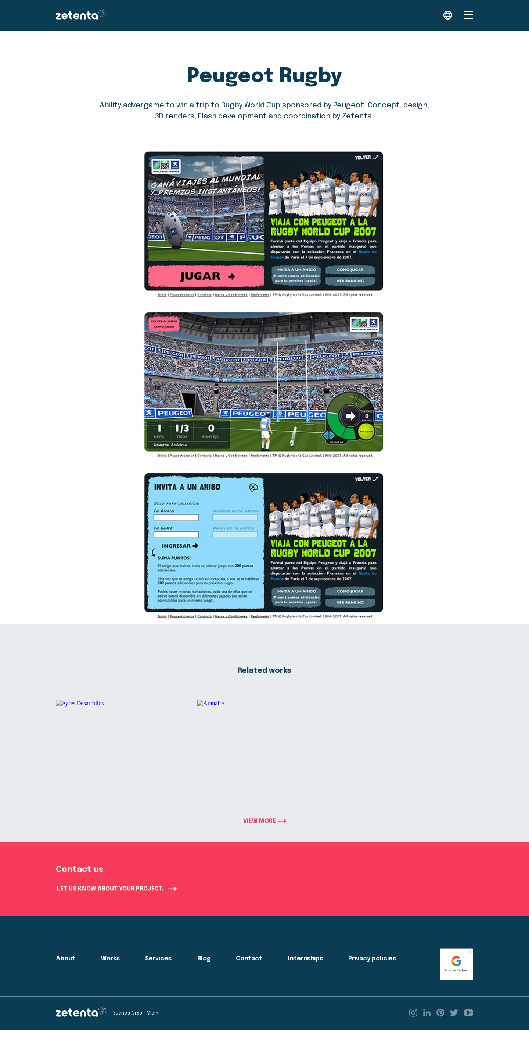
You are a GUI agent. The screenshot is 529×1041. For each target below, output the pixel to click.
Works (110, 970)
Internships (305, 970)
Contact (249, 970)
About (65, 970)
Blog (203, 970)
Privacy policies (372, 970)
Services (158, 970)
